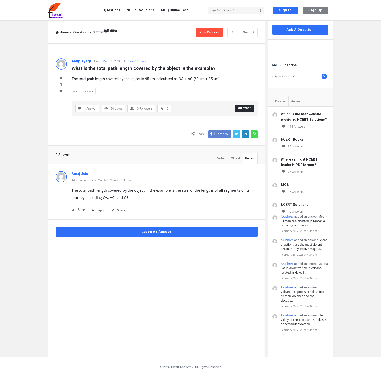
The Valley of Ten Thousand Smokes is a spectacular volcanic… (304, 319)
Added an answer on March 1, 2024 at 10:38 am (101, 180)
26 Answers (292, 172)
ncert (76, 91)
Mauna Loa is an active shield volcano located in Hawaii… (304, 268)
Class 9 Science (137, 61)
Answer (244, 108)
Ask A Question (299, 30)
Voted (221, 158)
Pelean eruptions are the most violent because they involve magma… (304, 244)
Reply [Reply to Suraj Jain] (98, 210)
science (89, 91)
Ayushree (287, 216)
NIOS (285, 185)
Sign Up (315, 10)
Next (248, 32)
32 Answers (292, 146)
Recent (250, 158)
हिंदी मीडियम (111, 31)
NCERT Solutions (141, 10)
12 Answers (292, 212)
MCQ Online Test (174, 10)
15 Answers (292, 192)
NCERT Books (292, 139)
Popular (280, 101)
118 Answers (293, 126)
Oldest (235, 158)
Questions (112, 10)
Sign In (285, 10)
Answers (297, 101)
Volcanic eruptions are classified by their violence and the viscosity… (302, 296)
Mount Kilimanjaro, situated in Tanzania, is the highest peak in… (304, 220)
